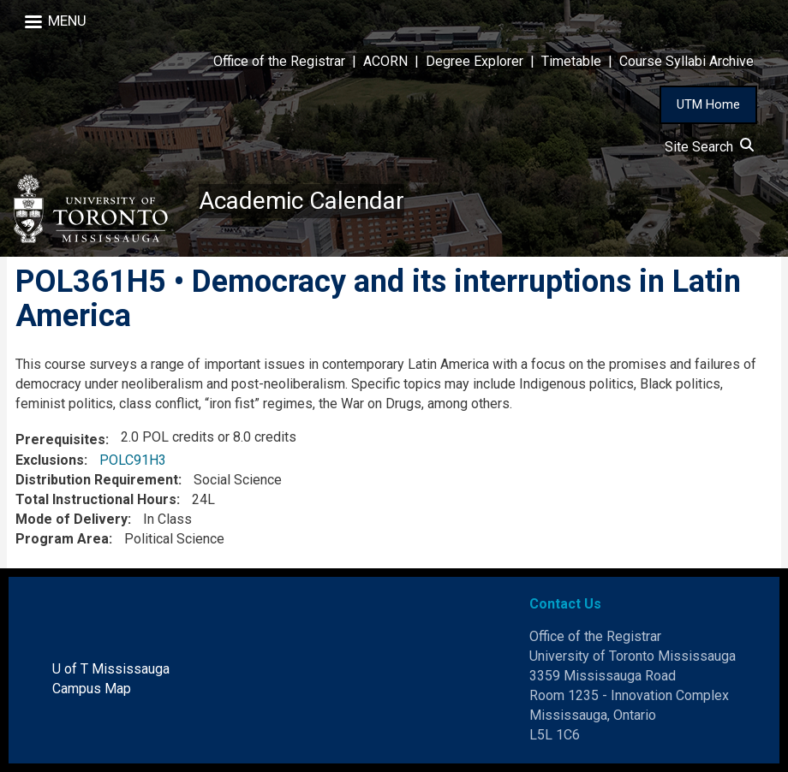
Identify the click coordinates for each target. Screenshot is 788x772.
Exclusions (49, 460)
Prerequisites (60, 439)
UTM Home (708, 104)
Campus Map (91, 688)
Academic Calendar (301, 201)
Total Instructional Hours (95, 499)
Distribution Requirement (96, 480)
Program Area (62, 539)
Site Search (709, 147)
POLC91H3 (132, 460)
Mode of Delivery (71, 519)
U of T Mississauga (111, 669)
